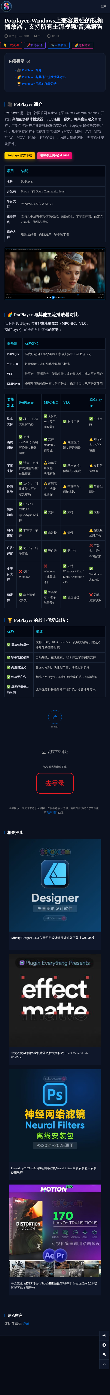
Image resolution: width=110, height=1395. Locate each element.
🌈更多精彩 (82, 45)
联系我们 (52, 812)
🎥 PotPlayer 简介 (29, 70)
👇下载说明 (11, 45)
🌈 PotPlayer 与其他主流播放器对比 (41, 77)
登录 (104, 6)
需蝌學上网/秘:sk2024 (54, 155)
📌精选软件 (35, 45)
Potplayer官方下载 (19, 155)
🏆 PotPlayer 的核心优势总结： (38, 84)
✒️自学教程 (59, 45)
